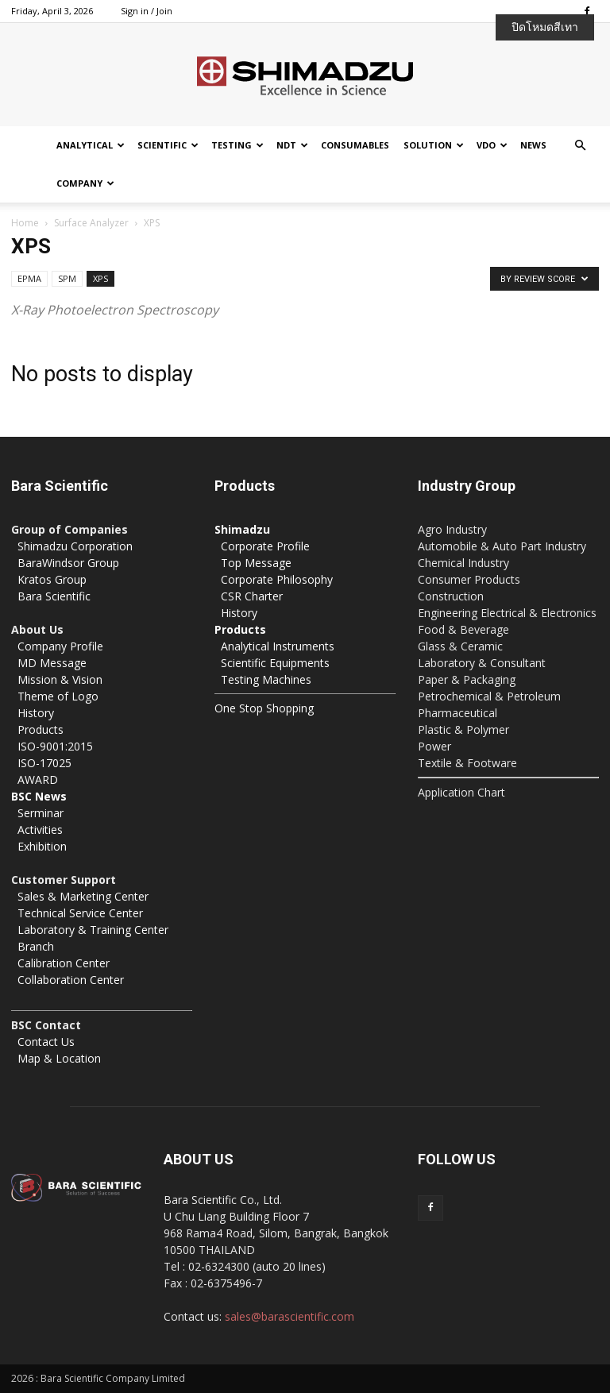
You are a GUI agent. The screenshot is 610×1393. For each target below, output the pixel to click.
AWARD (37, 779)
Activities (40, 829)
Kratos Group (52, 579)
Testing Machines (266, 679)
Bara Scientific (54, 596)
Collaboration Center (70, 979)
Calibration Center (63, 962)
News (533, 145)
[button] (580, 145)
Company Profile (60, 646)
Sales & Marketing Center (83, 896)
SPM (67, 278)
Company (85, 183)
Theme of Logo (57, 696)
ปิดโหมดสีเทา (545, 27)
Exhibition (42, 846)
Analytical (90, 145)
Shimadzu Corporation (75, 546)
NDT (292, 145)
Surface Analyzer (91, 223)
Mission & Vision (59, 679)
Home (25, 223)
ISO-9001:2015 (55, 746)
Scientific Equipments (275, 662)
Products (40, 729)
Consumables (355, 145)
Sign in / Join (146, 11)
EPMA (29, 278)
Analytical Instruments (277, 646)
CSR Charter (252, 596)
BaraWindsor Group (68, 562)
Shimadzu (242, 529)
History (35, 712)
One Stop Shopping (264, 708)
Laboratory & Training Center (92, 929)
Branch (35, 946)
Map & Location (59, 1058)
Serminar (40, 812)
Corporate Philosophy (277, 579)
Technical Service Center (80, 912)
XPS (100, 278)
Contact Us (46, 1041)
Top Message (256, 562)
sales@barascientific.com (289, 1316)
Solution (433, 145)
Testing (237, 145)
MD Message (52, 662)
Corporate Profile (265, 546)
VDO (492, 145)
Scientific (168, 145)
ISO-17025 (44, 762)
